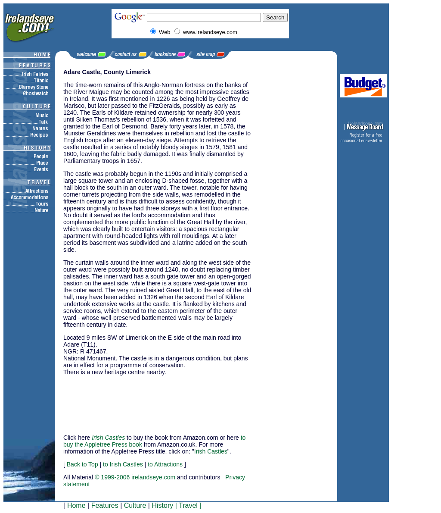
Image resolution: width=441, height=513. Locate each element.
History (162, 505)
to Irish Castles (123, 464)
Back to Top (82, 464)
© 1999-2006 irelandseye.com (135, 477)
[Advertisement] (106, 401)
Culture (135, 505)
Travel (188, 505)
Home (76, 505)
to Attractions (165, 464)
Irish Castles (210, 451)
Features (104, 505)
